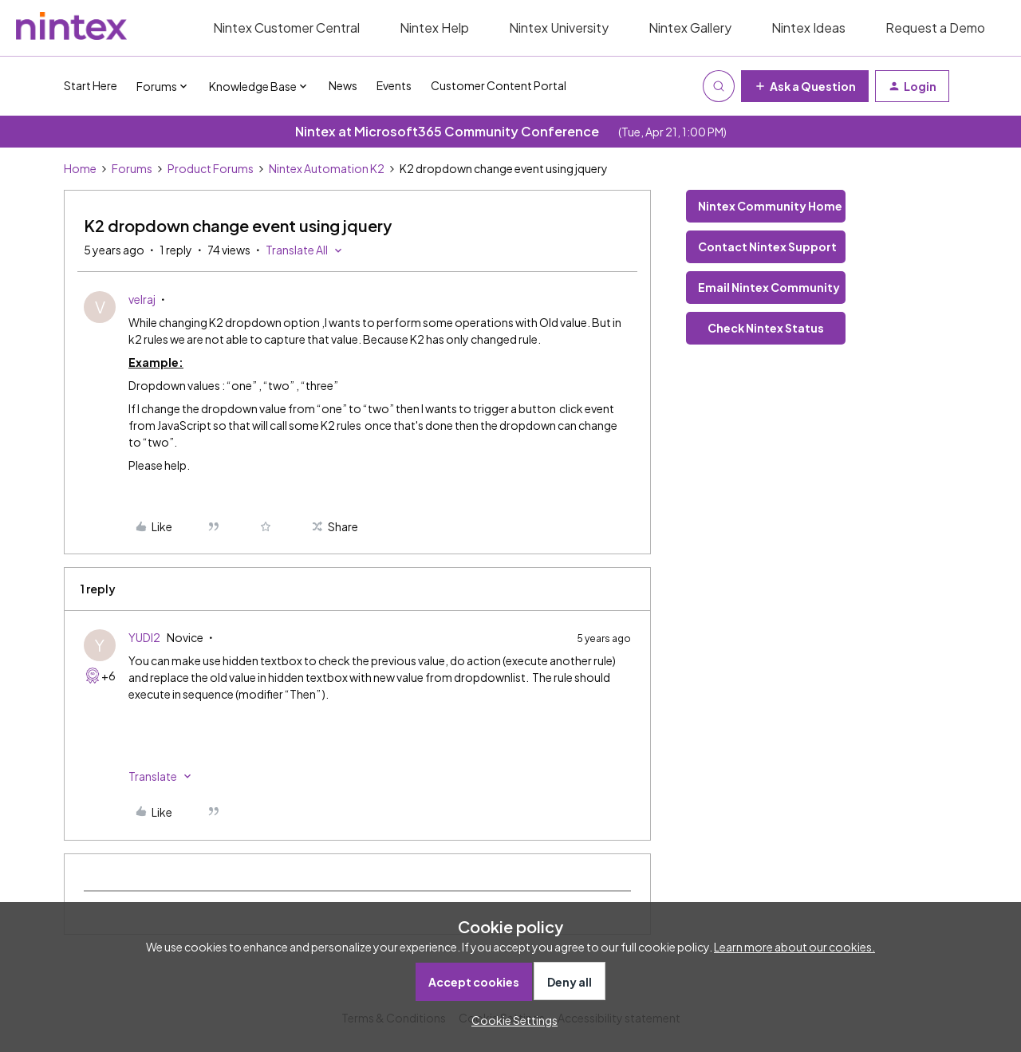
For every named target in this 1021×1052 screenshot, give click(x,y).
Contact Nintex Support (767, 246)
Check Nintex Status (766, 328)
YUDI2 (144, 637)
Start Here (90, 85)
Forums (132, 168)
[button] (805, 86)
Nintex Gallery (689, 27)
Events (394, 85)
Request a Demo (935, 27)
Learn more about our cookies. (794, 947)
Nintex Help (434, 27)
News (343, 85)
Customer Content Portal (498, 85)
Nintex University (559, 27)
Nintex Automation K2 (326, 168)
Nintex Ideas (808, 27)
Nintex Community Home (770, 206)
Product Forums (211, 168)
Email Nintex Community (769, 287)
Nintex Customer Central (286, 27)
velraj (142, 299)
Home (80, 168)
